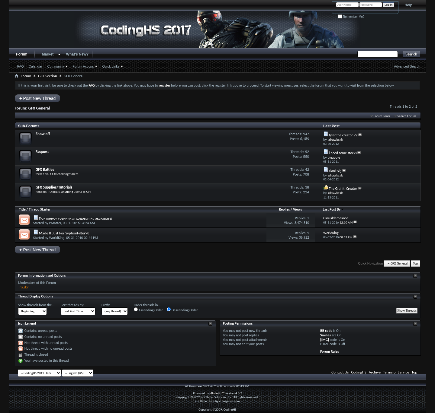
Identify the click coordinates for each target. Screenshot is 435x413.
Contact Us (340, 372)
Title (22, 209)
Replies (284, 209)
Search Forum (407, 116)
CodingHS (358, 372)
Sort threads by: (72, 305)
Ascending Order (148, 309)
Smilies (325, 335)
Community (55, 66)
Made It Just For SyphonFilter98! (65, 233)
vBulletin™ (217, 393)
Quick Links (110, 66)
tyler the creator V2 (343, 135)
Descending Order (182, 309)
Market (47, 54)
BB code (326, 331)
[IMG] (324, 340)
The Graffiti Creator (343, 188)
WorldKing (56, 238)
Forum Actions (83, 66)
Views (297, 209)
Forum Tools (381, 116)
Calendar (35, 66)
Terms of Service (396, 372)
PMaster (55, 223)
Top (415, 263)
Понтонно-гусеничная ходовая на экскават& (75, 218)
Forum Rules (329, 351)
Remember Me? (351, 16)
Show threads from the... (36, 305)
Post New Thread (37, 98)
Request (42, 151)
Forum (21, 54)
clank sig (335, 171)
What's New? (77, 54)
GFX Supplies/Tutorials (54, 187)
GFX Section (47, 76)
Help (408, 5)
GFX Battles (45, 169)
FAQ (20, 66)
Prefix (106, 305)
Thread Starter (39, 209)
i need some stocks (343, 153)
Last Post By (333, 209)
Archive (375, 372)
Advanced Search (407, 66)
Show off (43, 134)
